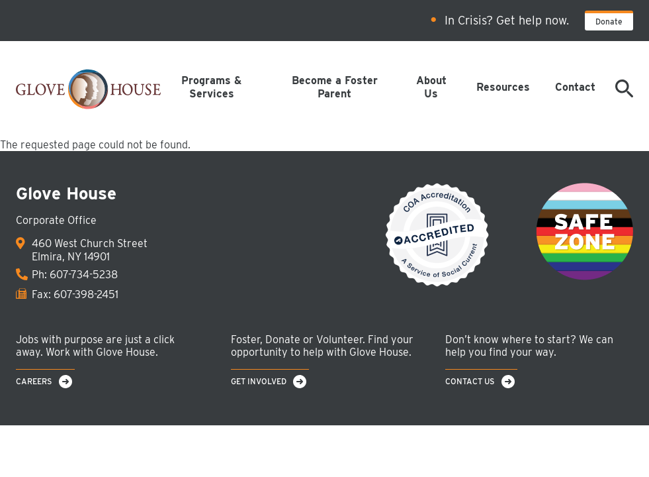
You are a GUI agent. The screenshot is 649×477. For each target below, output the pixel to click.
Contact (575, 87)
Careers (34, 381)
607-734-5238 (84, 274)
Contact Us (470, 381)
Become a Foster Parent (335, 86)
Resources (503, 87)
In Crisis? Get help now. (507, 20)
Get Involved (258, 381)
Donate (609, 21)
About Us (431, 86)
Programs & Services (211, 86)
